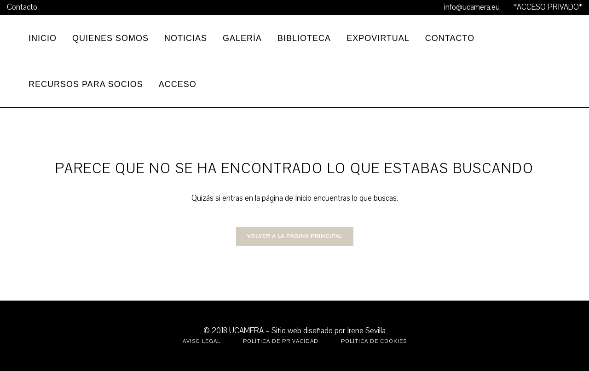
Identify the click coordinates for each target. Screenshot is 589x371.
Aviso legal (201, 341)
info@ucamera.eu (472, 7)
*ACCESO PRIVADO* (548, 7)
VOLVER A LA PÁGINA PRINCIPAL (294, 236)
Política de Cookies (374, 341)
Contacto (22, 7)
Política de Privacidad (280, 341)
